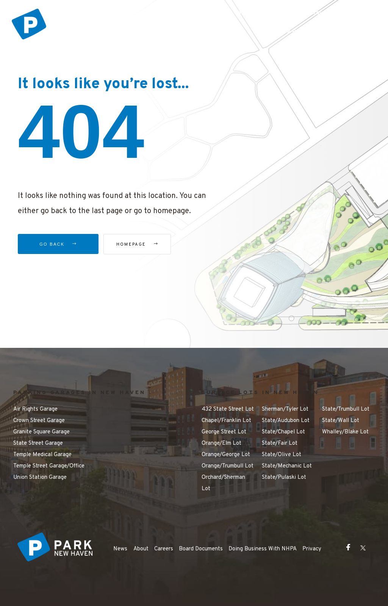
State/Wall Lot (340, 420)
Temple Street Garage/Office (48, 466)
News (120, 549)
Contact (347, 32)
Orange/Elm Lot (221, 443)
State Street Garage (38, 443)
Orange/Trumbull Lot (227, 466)
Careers (163, 549)
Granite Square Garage (41, 432)
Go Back (58, 244)
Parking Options (193, 13)
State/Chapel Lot (283, 432)
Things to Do (251, 13)
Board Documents (201, 549)
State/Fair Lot (279, 443)
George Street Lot (224, 432)
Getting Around (309, 13)
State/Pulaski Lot (284, 477)
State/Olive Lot (281, 454)
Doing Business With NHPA (262, 549)
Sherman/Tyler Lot (285, 409)
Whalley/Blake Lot (345, 432)
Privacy (311, 549)
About (141, 549)
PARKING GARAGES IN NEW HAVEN (79, 392)
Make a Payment (294, 32)
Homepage (146, 244)
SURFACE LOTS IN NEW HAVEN (260, 392)
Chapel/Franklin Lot (226, 420)
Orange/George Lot (226, 454)
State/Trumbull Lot (345, 409)
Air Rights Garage (35, 409)
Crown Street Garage (39, 420)
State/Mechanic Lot (287, 466)
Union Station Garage (40, 477)
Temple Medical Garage (42, 454)
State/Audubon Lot (286, 420)
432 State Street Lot (228, 409)
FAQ (353, 13)
